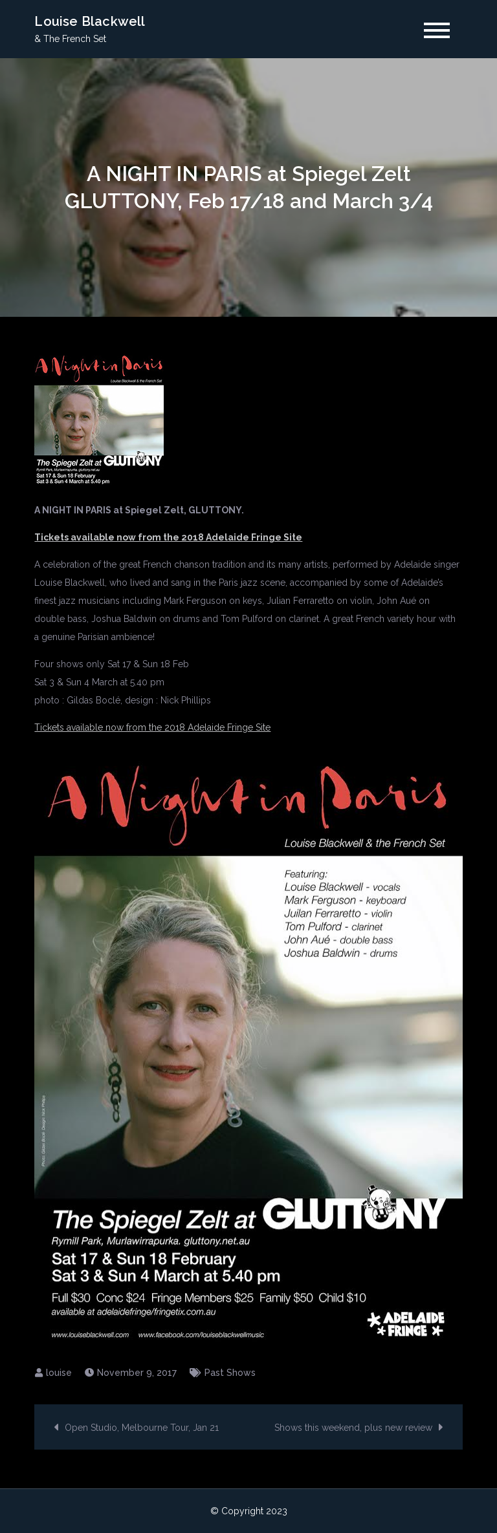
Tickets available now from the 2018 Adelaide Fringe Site (152, 727)
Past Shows (230, 1372)
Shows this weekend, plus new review (353, 1427)
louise (59, 1372)
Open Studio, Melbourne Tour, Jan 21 (142, 1427)
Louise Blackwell (89, 21)
